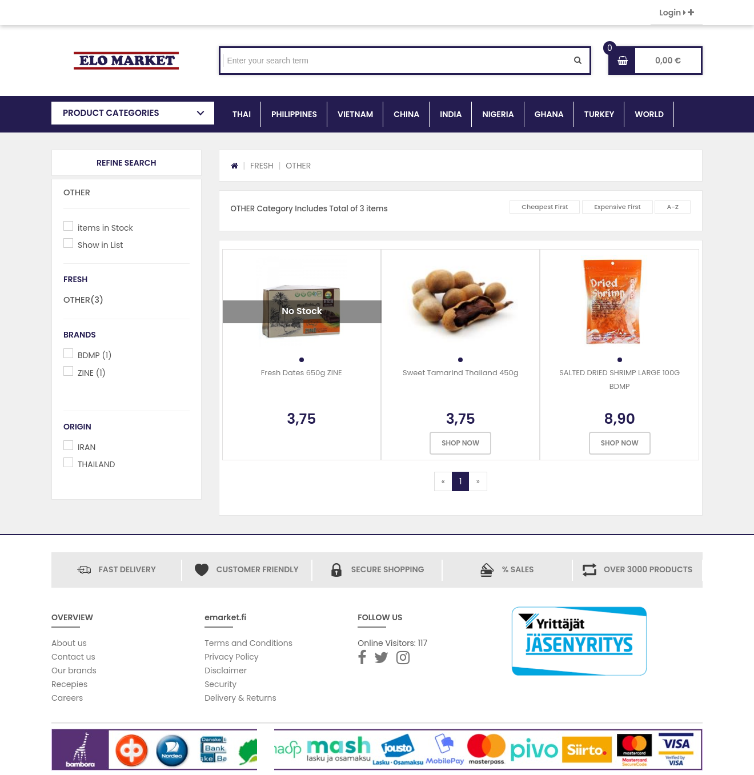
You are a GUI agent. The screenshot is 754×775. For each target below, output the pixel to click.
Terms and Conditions (248, 643)
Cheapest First (545, 206)
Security (220, 684)
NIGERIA (498, 114)
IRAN (86, 447)
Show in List (100, 245)
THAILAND (96, 464)
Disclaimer (225, 670)
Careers (67, 698)
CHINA (406, 114)
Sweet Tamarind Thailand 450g (460, 372)
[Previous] (443, 481)
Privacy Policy (231, 656)
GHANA (549, 114)
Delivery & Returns (240, 698)
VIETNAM (355, 114)
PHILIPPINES (294, 114)
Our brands (74, 670)
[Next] (477, 481)
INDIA (451, 114)
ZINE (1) (92, 373)
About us (69, 643)
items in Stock (105, 228)
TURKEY (599, 114)
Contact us (73, 656)
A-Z (673, 206)
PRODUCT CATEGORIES (111, 113)
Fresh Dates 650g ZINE (301, 372)
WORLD (649, 114)
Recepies (69, 684)
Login (676, 12)
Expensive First (617, 206)
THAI (241, 114)
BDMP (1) (95, 355)
